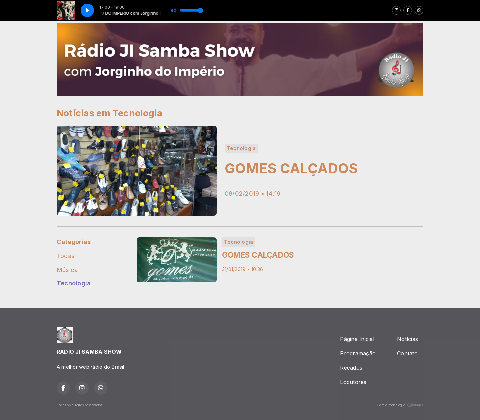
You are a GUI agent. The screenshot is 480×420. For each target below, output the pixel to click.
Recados (351, 367)
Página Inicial (357, 339)
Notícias (407, 339)
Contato (407, 353)
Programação (358, 353)
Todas (66, 255)
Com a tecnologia (400, 405)
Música (67, 269)
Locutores (353, 382)
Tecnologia (74, 283)
